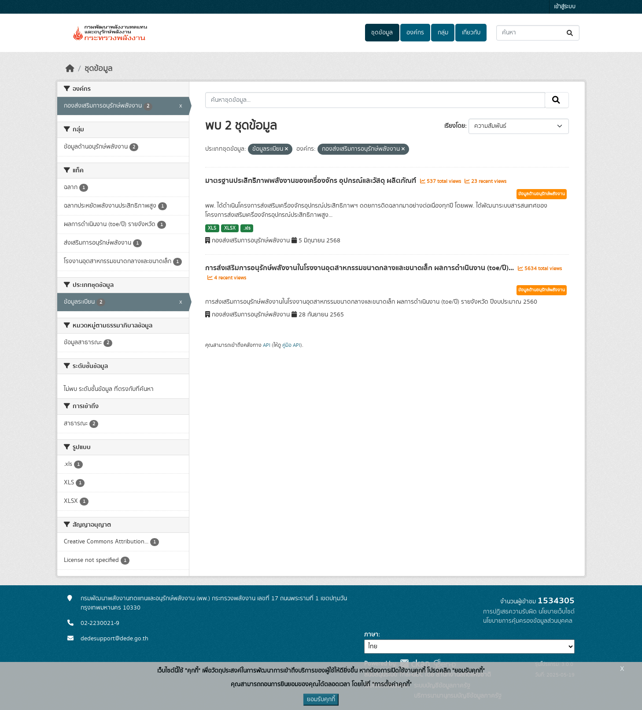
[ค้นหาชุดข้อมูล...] (537, 33)
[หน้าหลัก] (70, 68)
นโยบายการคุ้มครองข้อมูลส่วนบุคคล (527, 621)
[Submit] (570, 33)
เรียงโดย (454, 126)
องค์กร (415, 32)
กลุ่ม (443, 32)
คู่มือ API (291, 345)
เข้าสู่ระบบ (565, 7)
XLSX (230, 228)
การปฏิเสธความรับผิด (510, 611)
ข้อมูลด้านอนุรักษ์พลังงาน (541, 194)
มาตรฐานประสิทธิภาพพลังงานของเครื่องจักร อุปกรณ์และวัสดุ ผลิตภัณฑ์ (311, 180)
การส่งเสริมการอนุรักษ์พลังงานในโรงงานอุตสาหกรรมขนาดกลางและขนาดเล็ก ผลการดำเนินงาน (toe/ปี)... (360, 268)
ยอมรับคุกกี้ (321, 699)
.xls (247, 228)
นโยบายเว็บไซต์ (557, 611)
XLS (212, 228)
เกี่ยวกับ (471, 32)
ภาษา (371, 634)
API (266, 345)
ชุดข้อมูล (382, 32)
